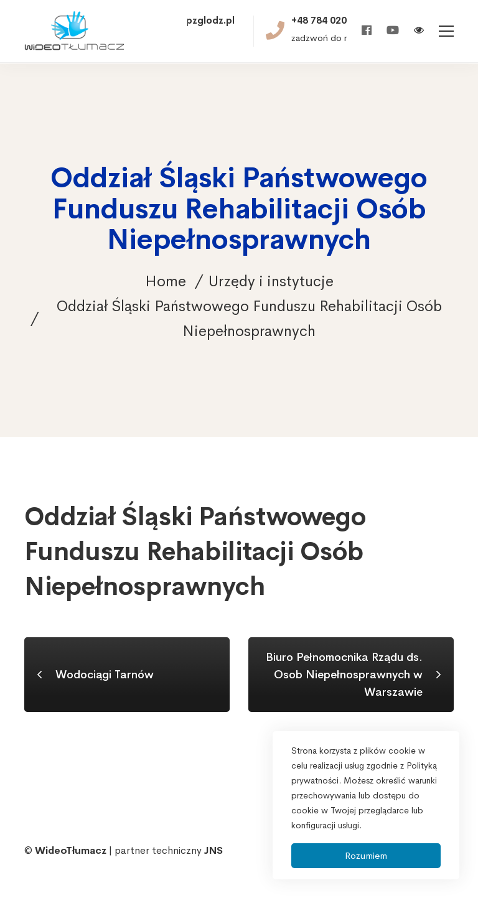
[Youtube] (392, 30)
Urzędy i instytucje (271, 281)
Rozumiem (366, 855)
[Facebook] (366, 30)
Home (165, 281)
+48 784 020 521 (328, 20)
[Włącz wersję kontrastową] (419, 31)
